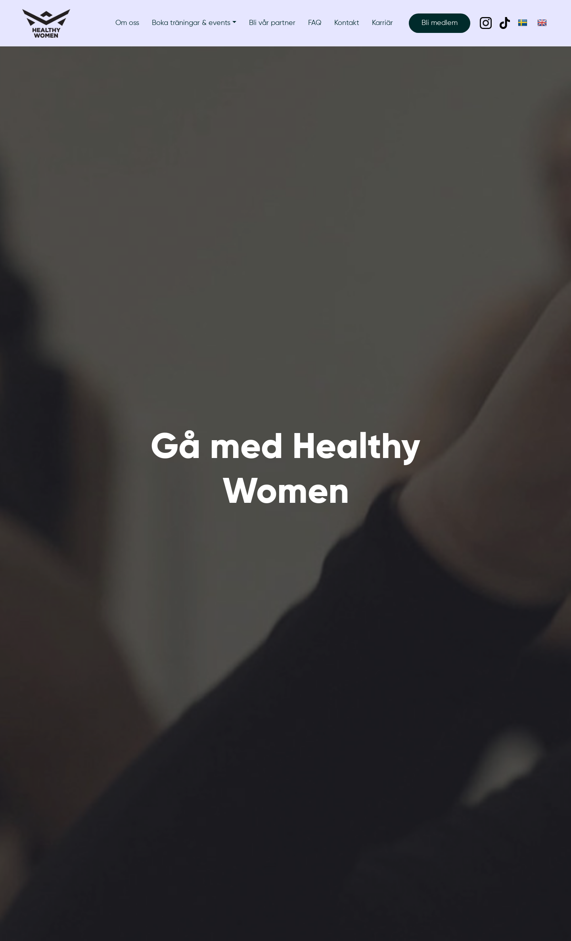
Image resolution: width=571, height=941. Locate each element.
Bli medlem (440, 23)
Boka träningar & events (191, 23)
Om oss (127, 23)
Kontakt (346, 23)
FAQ (315, 23)
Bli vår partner (272, 23)
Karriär (382, 23)
